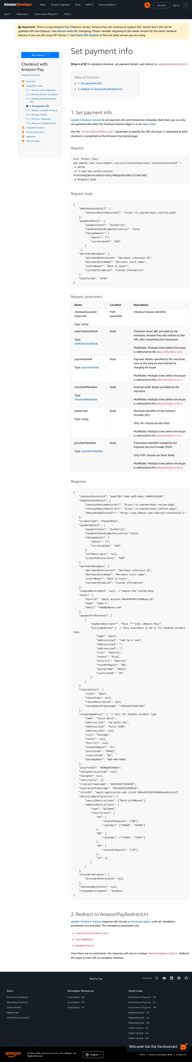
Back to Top (96, 978)
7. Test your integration (40, 118)
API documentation (35, 132)
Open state (148, 124)
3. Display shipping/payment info (43, 100)
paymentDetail (90, 367)
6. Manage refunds (38, 114)
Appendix (30, 136)
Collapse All (25, 75)
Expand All (36, 75)
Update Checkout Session (86, 120)
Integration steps (33, 85)
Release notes (32, 141)
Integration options (35, 127)
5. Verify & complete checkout (44, 110)
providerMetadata (92, 451)
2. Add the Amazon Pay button (44, 94)
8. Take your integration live (42, 123)
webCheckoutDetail (86, 343)
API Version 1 (39, 55)
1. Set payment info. (90, 83)
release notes (65, 31)
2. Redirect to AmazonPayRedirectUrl (100, 89)
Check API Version (87, 35)
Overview (30, 81)
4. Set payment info (39, 106)
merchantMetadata (85, 399)
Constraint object (140, 921)
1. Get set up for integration (42, 90)
